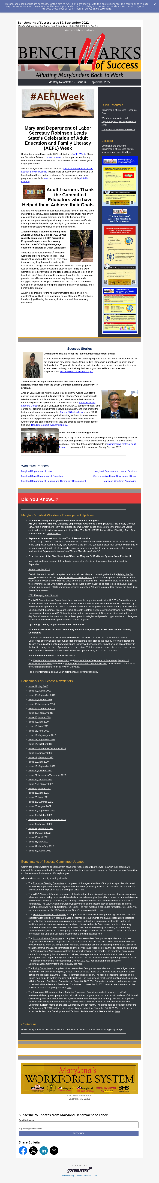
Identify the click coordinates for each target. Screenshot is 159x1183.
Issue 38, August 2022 (39, 850)
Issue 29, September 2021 (41, 810)
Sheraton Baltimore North (45, 666)
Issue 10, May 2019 (38, 726)
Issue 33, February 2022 (40, 828)
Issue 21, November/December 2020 (47, 775)
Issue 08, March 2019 (39, 717)
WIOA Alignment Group (45, 894)
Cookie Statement (100, 8)
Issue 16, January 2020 (40, 753)
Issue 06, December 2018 (41, 708)
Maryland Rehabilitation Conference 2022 (86, 663)
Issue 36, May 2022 (38, 841)
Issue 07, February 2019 (40, 713)
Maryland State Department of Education (42, 476)
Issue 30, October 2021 (40, 815)
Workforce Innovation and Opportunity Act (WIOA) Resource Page (119, 121)
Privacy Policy (68, 1176)
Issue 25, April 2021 (38, 792)
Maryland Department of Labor (36, 471)
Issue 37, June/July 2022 (41, 846)
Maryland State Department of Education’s (95, 660)
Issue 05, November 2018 (41, 704)
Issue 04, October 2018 (40, 699)
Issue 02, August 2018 (39, 690)
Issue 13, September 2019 (41, 739)
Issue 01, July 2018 (38, 686)
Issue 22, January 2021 (40, 779)
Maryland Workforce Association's (74, 577)
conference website (105, 647)
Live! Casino (57, 584)
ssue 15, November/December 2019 (47, 748)
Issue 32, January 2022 (40, 824)
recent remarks (53, 157)
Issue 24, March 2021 (39, 788)
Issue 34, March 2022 (39, 833)
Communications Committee (47, 938)
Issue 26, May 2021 (38, 797)
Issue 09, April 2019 (38, 721)
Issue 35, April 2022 (38, 837)
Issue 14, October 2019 (40, 744)
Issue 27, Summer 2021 (40, 801)
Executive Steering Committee (48, 883)
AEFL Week (79, 154)
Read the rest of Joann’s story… (76, 371)
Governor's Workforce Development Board (114, 476)
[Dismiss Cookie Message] (154, 3)
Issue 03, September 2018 (41, 695)
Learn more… (54, 533)
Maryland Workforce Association (120, 481)
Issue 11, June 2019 (38, 730)
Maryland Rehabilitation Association (51, 660)
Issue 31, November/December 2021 (47, 819)
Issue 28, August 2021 (39, 806)
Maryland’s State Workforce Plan (118, 129)
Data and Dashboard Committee (49, 914)
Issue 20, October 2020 (40, 770)
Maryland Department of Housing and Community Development (53, 481)
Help (95, 1176)
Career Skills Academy (71, 412)
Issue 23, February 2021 (40, 784)
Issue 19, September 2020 (41, 766)
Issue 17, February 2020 (40, 757)
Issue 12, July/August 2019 (42, 735)
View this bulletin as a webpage (79, 30)
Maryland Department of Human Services (115, 471)
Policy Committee (42, 968)
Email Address (26, 1120)
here (46, 178)
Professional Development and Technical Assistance (65, 992)
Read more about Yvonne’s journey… (50, 425)
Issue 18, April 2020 (38, 761)
